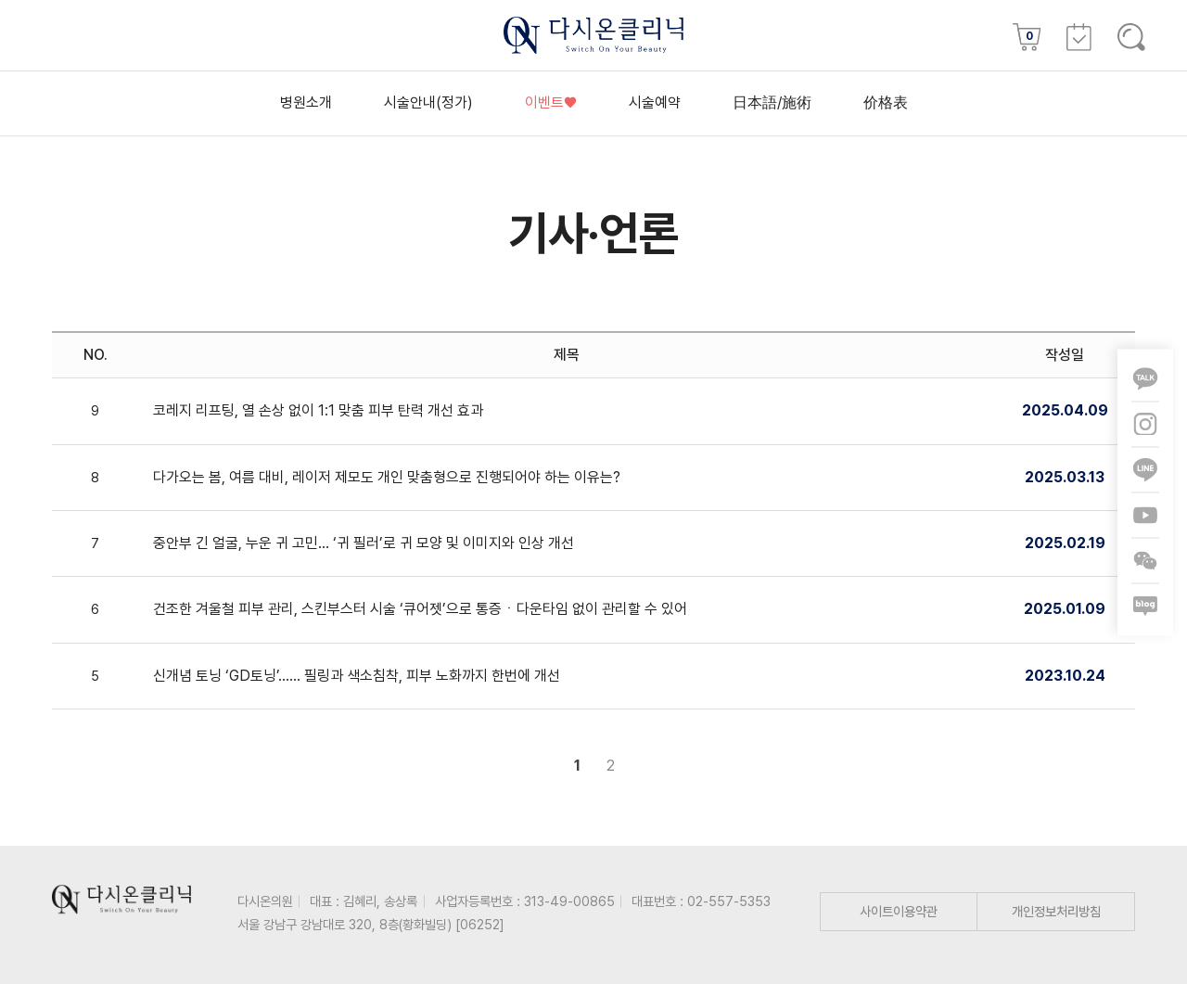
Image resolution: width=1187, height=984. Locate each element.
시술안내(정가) (428, 102)
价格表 (885, 102)
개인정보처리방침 (1056, 911)
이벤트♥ (551, 102)
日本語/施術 (772, 102)
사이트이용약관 (899, 911)
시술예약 (655, 102)
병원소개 (306, 102)
